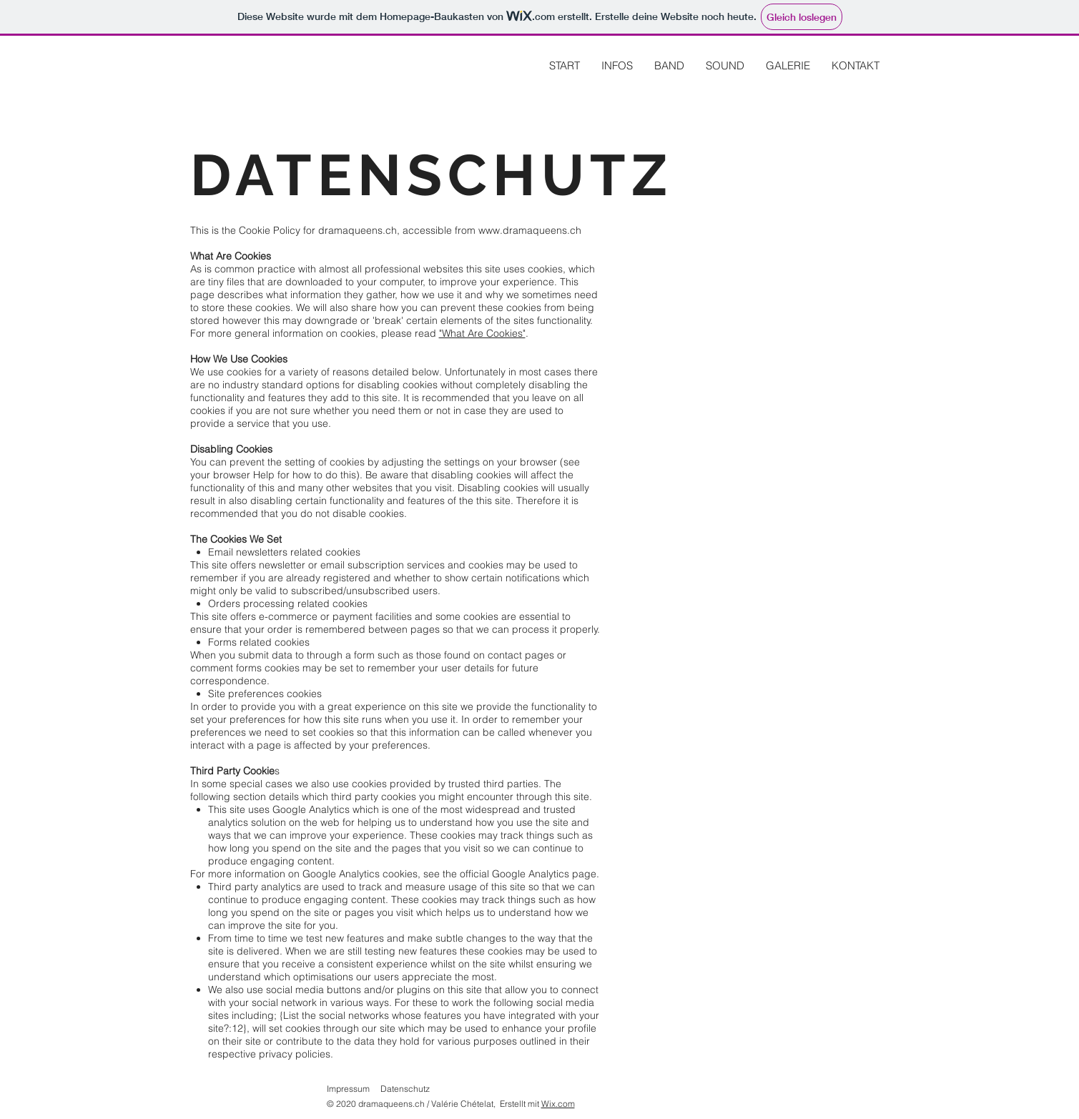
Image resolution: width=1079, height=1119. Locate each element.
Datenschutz (405, 1088)
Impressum (348, 1088)
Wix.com (558, 1103)
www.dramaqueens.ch (529, 230)
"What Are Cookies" (482, 333)
